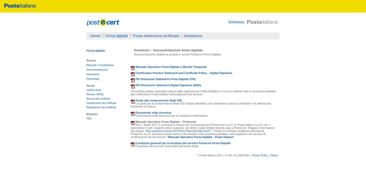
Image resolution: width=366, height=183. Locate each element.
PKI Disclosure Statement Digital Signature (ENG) (168, 85)
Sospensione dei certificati (101, 103)
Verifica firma (93, 90)
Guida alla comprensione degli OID (158, 100)
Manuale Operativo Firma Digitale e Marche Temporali (171, 66)
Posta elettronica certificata (156, 36)
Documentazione (97, 69)
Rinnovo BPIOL (95, 94)
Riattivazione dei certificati (101, 107)
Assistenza (193, 36)
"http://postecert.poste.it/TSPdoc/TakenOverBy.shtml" (178, 130)
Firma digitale (116, 36)
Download (92, 78)
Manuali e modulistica (100, 65)
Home (95, 36)
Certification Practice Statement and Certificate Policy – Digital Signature (183, 72)
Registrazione (236, 21)
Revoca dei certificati (98, 98)
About (274, 155)
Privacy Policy (260, 155)
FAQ (89, 118)
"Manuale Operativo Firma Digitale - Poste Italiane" (200, 137)
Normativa (92, 74)
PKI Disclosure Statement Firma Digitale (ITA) (165, 79)
